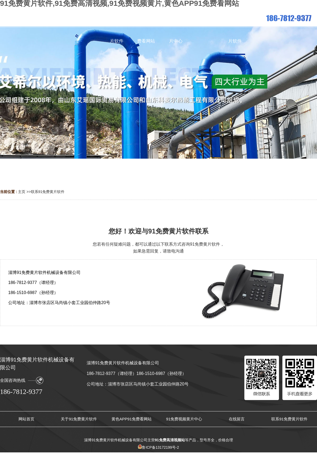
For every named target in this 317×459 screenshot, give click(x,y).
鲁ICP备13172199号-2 (158, 447)
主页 (21, 192)
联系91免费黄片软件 (48, 192)
